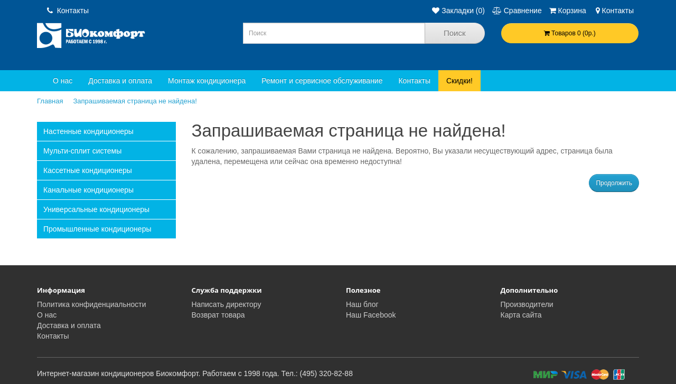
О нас (62, 80)
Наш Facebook (371, 315)
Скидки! (459, 80)
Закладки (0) (458, 10)
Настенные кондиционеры (88, 131)
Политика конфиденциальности (91, 304)
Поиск (455, 32)
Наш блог (362, 304)
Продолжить (614, 183)
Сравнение (517, 10)
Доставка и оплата (120, 80)
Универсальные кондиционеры (96, 209)
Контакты (68, 10)
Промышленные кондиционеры (97, 229)
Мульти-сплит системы (82, 151)
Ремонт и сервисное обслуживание (321, 80)
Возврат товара (218, 315)
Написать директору (226, 304)
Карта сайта (521, 315)
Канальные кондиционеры (88, 190)
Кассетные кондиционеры (87, 170)
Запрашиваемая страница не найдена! (134, 101)
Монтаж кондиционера (207, 80)
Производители (527, 304)
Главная (50, 101)
